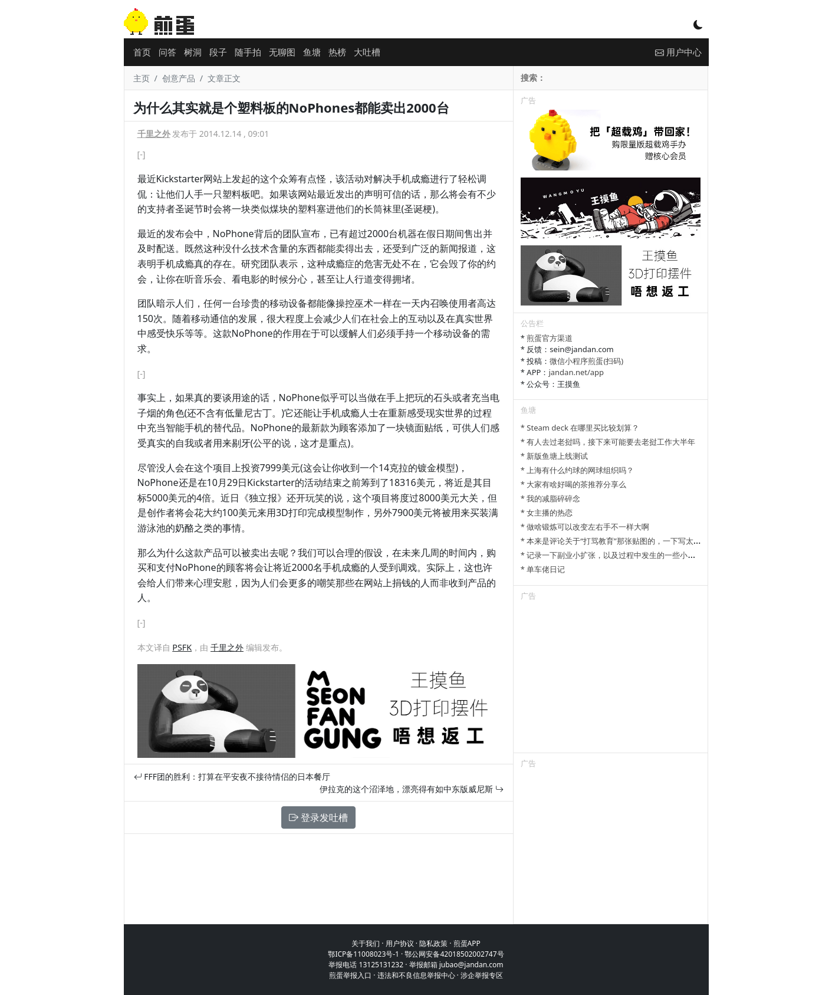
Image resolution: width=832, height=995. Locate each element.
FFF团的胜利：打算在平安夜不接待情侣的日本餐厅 (232, 776)
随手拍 (248, 52)
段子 (218, 52)
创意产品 (178, 78)
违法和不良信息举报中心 (416, 975)
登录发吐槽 (318, 817)
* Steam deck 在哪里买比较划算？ (580, 427)
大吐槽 (367, 52)
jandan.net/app (576, 372)
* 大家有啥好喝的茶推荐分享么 (574, 484)
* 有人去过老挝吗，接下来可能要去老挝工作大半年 (608, 441)
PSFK (182, 647)
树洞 (193, 52)
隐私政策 (433, 943)
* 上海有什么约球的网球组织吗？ (577, 470)
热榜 (337, 52)
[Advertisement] (611, 679)
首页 (142, 52)
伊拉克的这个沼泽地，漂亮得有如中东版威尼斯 (412, 788)
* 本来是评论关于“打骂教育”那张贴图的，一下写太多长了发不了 (630, 541)
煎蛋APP (467, 943)
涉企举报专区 (482, 975)
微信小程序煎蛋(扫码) (586, 361)
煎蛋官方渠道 (550, 338)
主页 (141, 78)
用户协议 (400, 943)
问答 (167, 52)
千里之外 (153, 133)
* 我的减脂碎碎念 (551, 498)
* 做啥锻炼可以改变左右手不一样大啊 (585, 526)
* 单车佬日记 (543, 569)
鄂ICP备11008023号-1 (363, 954)
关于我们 (365, 943)
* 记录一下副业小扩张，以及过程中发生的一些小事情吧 (616, 555)
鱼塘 (312, 52)
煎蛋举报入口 (350, 975)
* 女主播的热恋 (547, 512)
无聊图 (282, 52)
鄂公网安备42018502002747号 (454, 954)
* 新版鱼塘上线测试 (554, 456)
